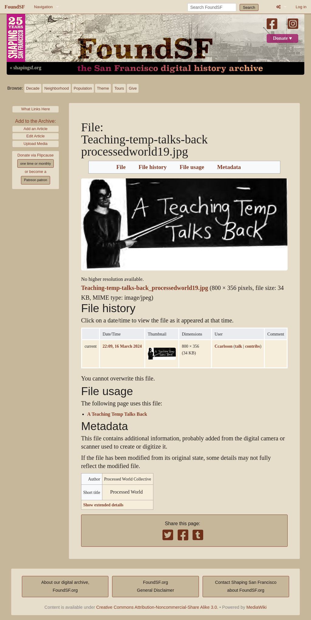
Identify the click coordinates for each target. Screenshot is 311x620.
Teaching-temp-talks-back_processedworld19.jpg (144, 287)
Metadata (229, 167)
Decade (32, 88)
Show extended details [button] (103, 504)
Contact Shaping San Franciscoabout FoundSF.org (245, 586)
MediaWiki (256, 607)
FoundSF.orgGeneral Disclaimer (155, 586)
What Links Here (35, 109)
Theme (103, 88)
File (121, 167)
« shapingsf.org (25, 68)
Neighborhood (56, 88)
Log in (301, 7)
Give (133, 88)
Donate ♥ (282, 38)
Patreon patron (35, 180)
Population (83, 88)
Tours (119, 88)
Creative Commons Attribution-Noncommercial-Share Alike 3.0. (157, 607)
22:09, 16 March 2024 (122, 346)
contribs (252, 346)
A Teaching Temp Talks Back (117, 414)
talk (238, 346)
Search (249, 7)
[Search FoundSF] (211, 7)
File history (152, 167)
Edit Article (35, 136)
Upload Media (36, 143)
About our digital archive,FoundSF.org (65, 586)
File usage (191, 167)
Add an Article (36, 128)
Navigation (43, 7)
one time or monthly (35, 163)
